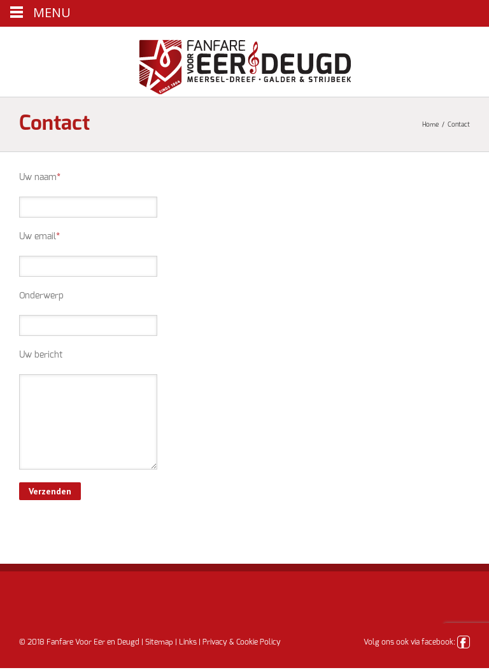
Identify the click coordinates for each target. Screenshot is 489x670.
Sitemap (159, 642)
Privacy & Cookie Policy (241, 642)
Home (430, 125)
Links (188, 642)
